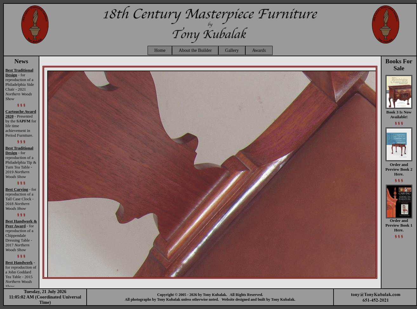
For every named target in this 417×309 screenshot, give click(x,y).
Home (159, 50)
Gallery (232, 50)
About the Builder (195, 50)
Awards (259, 50)
